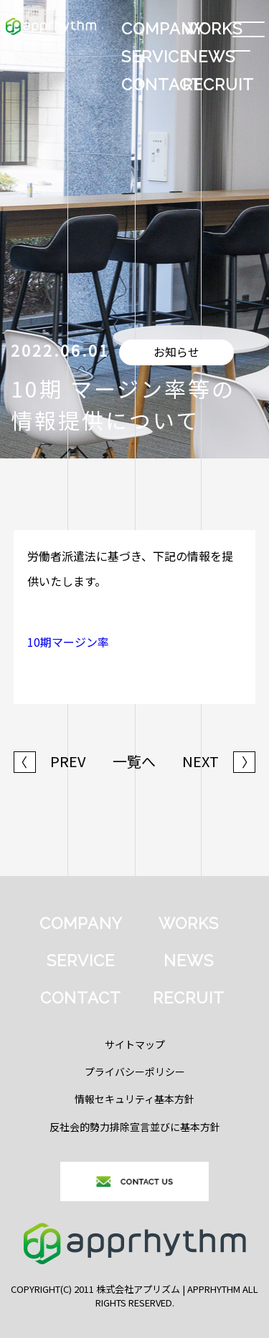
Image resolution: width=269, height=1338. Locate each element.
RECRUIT (211, 84)
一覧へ (134, 761)
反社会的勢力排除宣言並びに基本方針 (134, 1127)
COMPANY (150, 28)
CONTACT (150, 84)
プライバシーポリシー (135, 1071)
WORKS (211, 28)
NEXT (218, 761)
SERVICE (150, 56)
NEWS (210, 56)
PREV (50, 761)
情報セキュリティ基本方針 (134, 1099)
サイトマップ (135, 1044)
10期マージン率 (68, 641)
